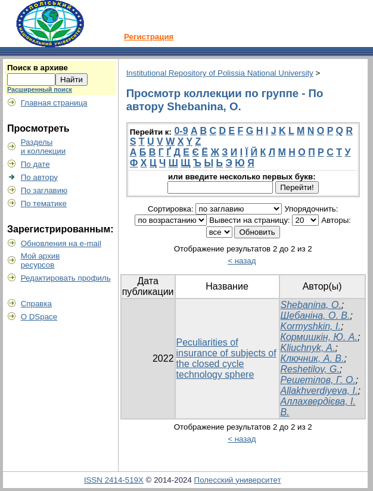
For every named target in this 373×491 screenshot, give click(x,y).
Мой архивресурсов (40, 260)
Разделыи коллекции (43, 147)
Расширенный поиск (39, 89)
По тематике (44, 203)
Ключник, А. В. (312, 358)
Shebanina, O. (311, 305)
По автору (39, 177)
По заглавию (44, 190)
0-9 (181, 131)
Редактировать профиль (66, 278)
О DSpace (39, 316)
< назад (242, 260)
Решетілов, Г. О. (318, 380)
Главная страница (54, 102)
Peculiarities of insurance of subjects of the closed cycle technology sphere (226, 358)
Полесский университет (237, 480)
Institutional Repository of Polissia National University (219, 73)
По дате (35, 164)
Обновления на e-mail (61, 243)
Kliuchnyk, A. (308, 348)
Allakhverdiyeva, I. (319, 391)
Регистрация (148, 36)
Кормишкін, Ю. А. (319, 337)
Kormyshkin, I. (311, 326)
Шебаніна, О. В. (315, 315)
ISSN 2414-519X (114, 480)
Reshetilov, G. (310, 369)
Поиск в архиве (37, 67)
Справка (36, 303)
